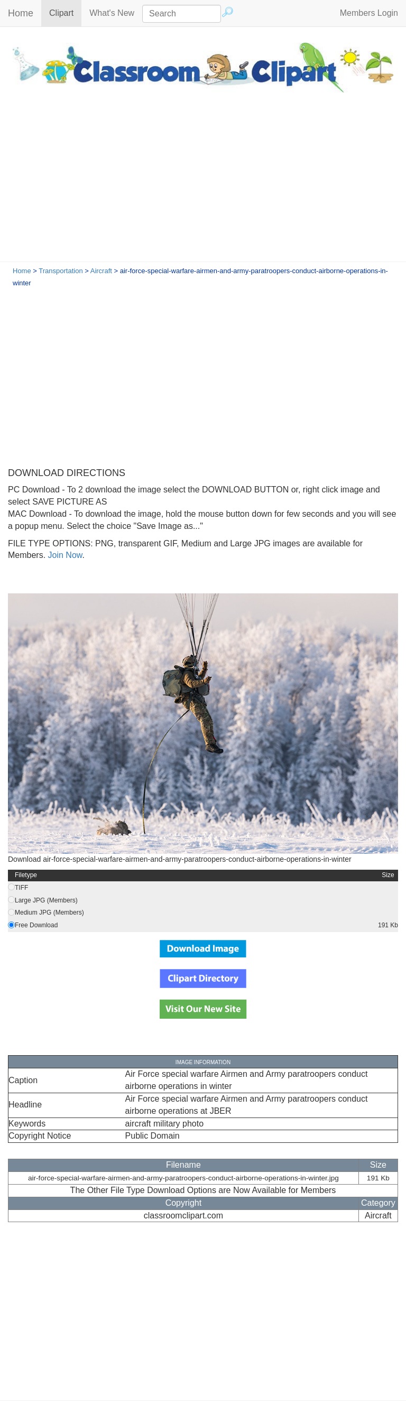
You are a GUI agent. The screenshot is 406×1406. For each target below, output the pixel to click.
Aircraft (101, 271)
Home (20, 13)
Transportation (60, 271)
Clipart (65, 12)
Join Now (63, 555)
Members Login (369, 12)
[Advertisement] (203, 182)
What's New (111, 12)
